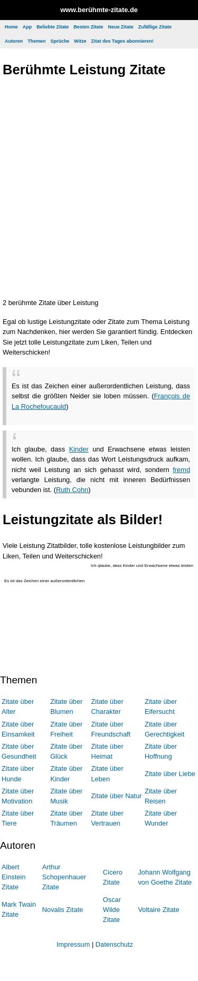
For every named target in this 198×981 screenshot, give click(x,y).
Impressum (73, 944)
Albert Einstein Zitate (14, 877)
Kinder (79, 449)
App (27, 27)
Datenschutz (114, 944)
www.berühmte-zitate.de (99, 10)
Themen (36, 41)
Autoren (14, 41)
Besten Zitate (88, 27)
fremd (181, 470)
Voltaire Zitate (158, 910)
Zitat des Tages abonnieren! (122, 41)
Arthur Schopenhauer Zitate (64, 877)
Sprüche (60, 41)
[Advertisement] (99, 190)
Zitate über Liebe (170, 774)
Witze (80, 41)
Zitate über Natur (116, 796)
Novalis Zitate (62, 910)
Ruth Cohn (72, 490)
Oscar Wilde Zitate (112, 910)
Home (11, 27)
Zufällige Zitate (155, 27)
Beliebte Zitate (52, 27)
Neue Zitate (120, 27)
